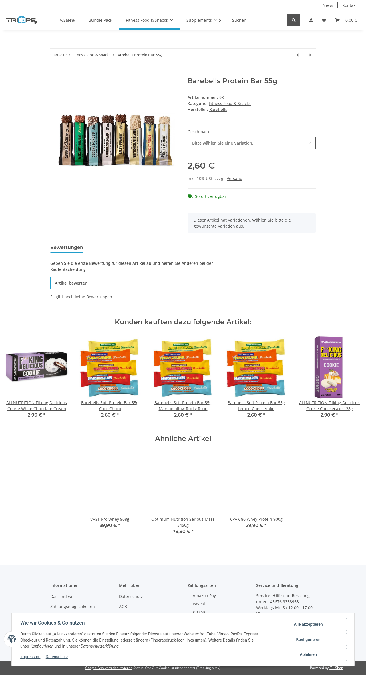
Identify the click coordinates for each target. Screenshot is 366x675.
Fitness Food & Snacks (230, 103)
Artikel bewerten (71, 283)
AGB (123, 606)
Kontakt (349, 5)
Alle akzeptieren (307, 625)
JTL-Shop (336, 667)
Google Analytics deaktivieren (108, 667)
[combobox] (252, 143)
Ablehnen (307, 654)
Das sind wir (62, 596)
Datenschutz (131, 596)
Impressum (31, 657)
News (328, 5)
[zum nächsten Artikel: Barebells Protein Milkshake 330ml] (310, 55)
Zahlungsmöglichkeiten (72, 606)
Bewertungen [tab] (66, 247)
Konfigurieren (307, 640)
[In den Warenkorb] (54, 74)
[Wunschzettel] (324, 20)
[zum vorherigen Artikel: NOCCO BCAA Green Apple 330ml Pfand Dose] (298, 55)
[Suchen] (257, 20)
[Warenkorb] (346, 20)
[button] (311, 20)
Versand (234, 178)
